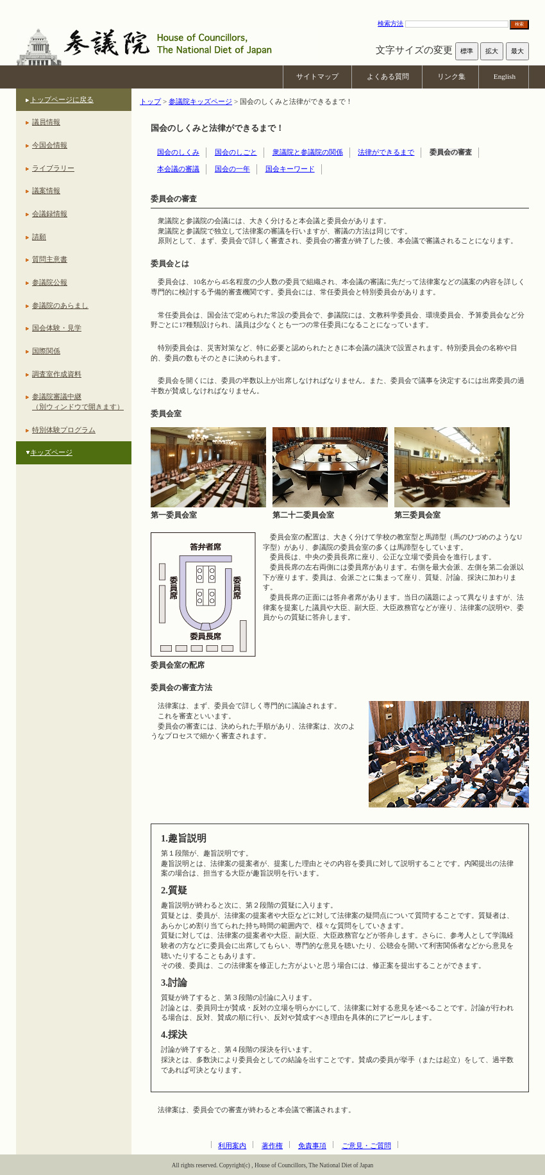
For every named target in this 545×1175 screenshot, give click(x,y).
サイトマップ (317, 76)
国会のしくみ (178, 152)
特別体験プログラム (64, 430)
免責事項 (312, 1145)
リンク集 (451, 76)
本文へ (272, 6)
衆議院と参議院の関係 (307, 152)
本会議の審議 (178, 169)
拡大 (491, 51)
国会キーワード (290, 169)
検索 (519, 24)
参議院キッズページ (200, 101)
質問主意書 (49, 259)
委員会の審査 (451, 152)
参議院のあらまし (60, 305)
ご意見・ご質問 (366, 1145)
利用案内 (232, 1145)
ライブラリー (53, 168)
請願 (39, 237)
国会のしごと (236, 152)
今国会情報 (49, 145)
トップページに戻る (62, 99)
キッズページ (51, 452)
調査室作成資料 (56, 374)
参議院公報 (49, 282)
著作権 (272, 1145)
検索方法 (390, 23)
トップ (150, 101)
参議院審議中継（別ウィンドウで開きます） (78, 401)
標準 (466, 51)
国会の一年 (232, 169)
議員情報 (46, 122)
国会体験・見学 (56, 328)
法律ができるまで (386, 152)
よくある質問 (388, 76)
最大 (517, 51)
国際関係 (46, 351)
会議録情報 (49, 213)
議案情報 (46, 190)
